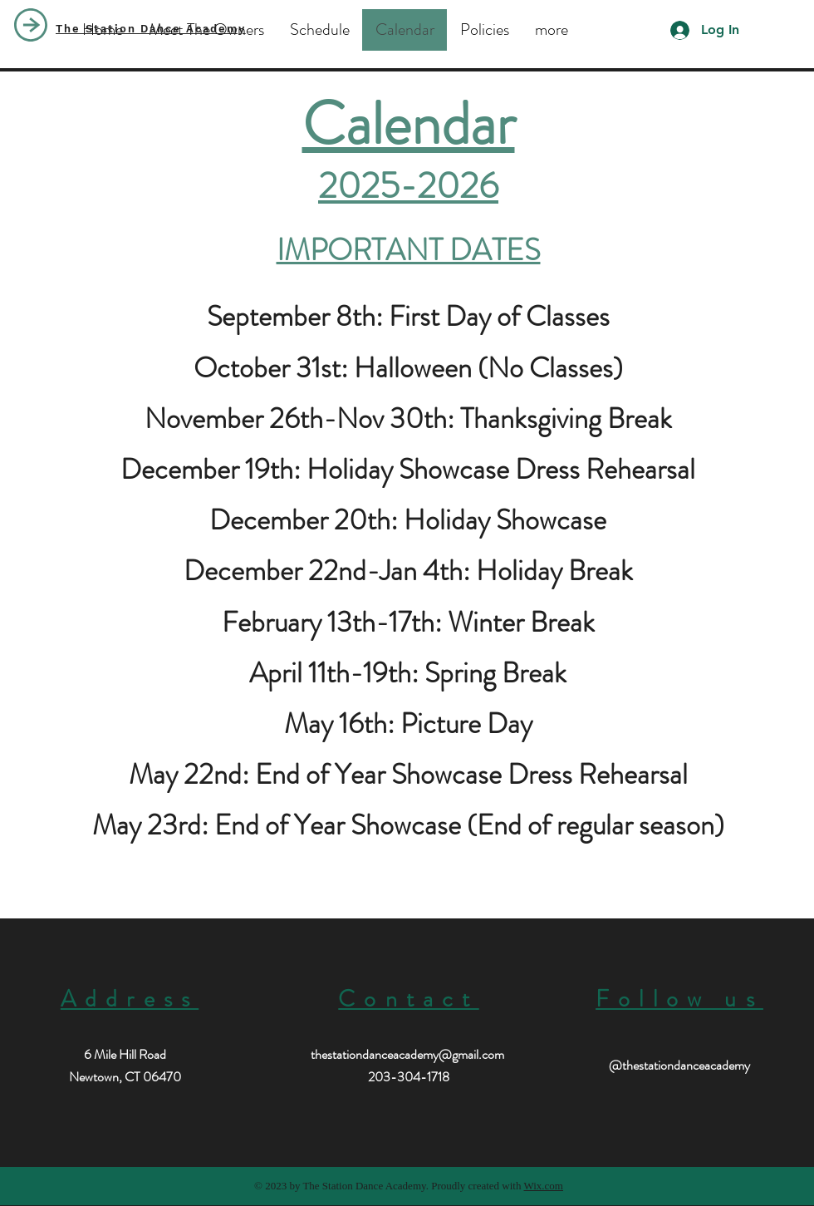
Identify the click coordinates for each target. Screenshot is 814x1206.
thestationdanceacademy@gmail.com (407, 1054)
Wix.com (543, 1185)
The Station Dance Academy (151, 28)
